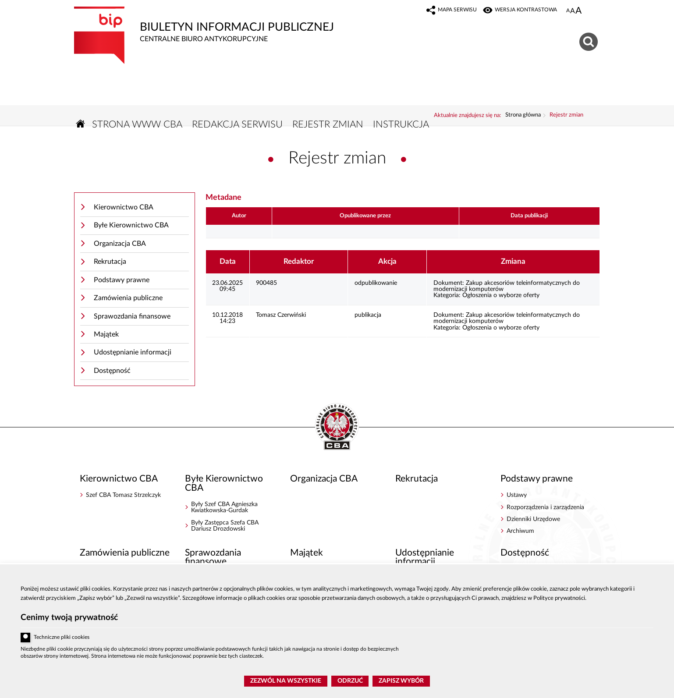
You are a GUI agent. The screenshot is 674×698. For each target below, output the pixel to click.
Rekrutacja (110, 261)
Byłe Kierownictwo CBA (131, 225)
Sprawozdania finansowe (132, 316)
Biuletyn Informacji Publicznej (238, 25)
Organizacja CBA (120, 243)
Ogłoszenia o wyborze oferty (500, 295)
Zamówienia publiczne (128, 297)
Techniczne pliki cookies (61, 637)
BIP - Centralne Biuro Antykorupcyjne (337, 427)
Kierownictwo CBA (123, 207)
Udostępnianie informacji (132, 352)
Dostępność (112, 370)
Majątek (106, 334)
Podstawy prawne (121, 279)
